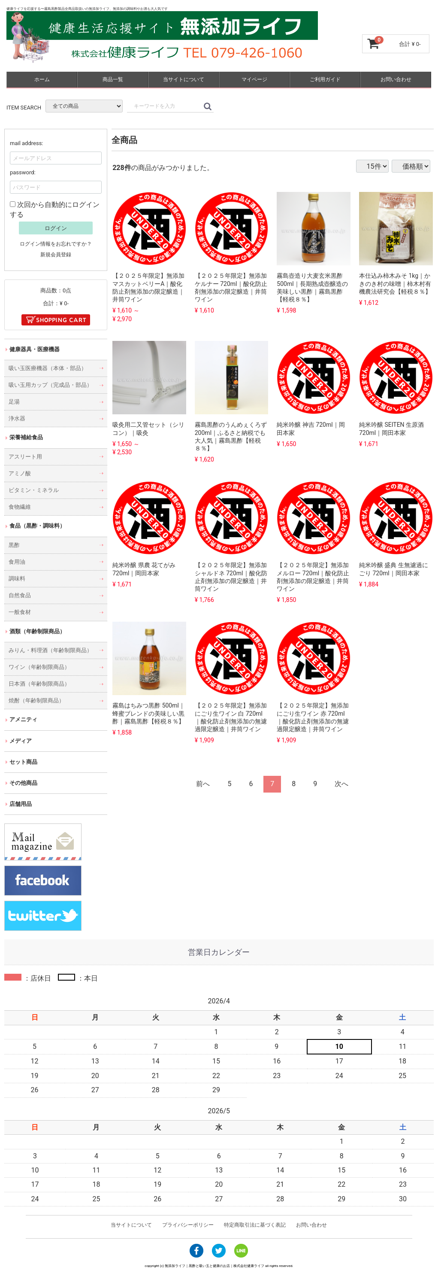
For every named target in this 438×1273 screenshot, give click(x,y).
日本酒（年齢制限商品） (39, 684)
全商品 (124, 140)
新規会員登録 (55, 255)
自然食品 (20, 595)
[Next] (341, 784)
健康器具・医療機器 (34, 349)
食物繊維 (20, 507)
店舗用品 (20, 804)
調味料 (17, 578)
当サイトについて (183, 79)
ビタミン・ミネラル (34, 490)
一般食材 (20, 612)
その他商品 (23, 783)
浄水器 (17, 418)
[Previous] (203, 784)
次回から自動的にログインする (55, 209)
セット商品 (23, 762)
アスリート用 (25, 456)
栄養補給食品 (26, 437)
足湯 (14, 401)
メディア (20, 740)
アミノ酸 (20, 473)
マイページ (254, 79)
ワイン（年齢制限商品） (39, 667)
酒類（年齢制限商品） (37, 631)
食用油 (17, 562)
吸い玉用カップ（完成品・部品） (50, 385)
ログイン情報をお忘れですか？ (56, 244)
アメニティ (23, 719)
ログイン (56, 228)
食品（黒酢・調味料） (37, 526)
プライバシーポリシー (188, 1225)
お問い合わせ (396, 79)
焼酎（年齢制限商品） (36, 700)
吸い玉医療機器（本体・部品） (48, 368)
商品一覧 (113, 79)
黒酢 (14, 544)
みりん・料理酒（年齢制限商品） (50, 650)
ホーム (42, 79)
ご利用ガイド (325, 79)
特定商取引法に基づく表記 (255, 1225)
